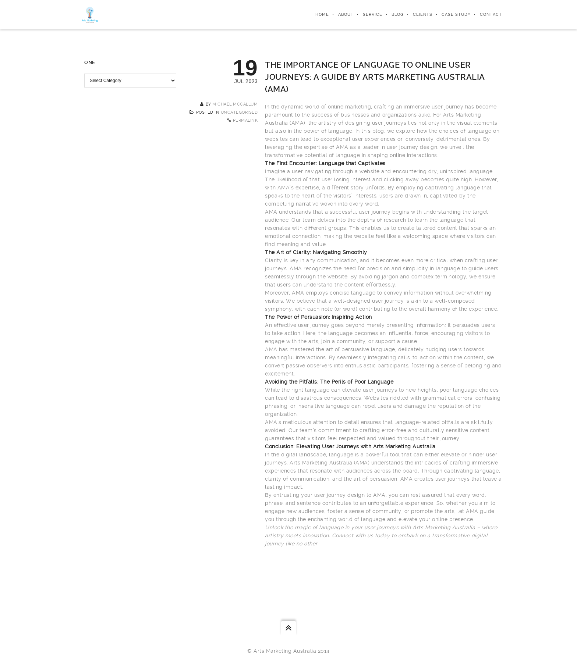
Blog (398, 14)
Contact (491, 14)
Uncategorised (239, 112)
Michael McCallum (235, 104)
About (346, 14)
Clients (422, 14)
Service (372, 14)
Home (322, 14)
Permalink (245, 120)
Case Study (456, 14)
